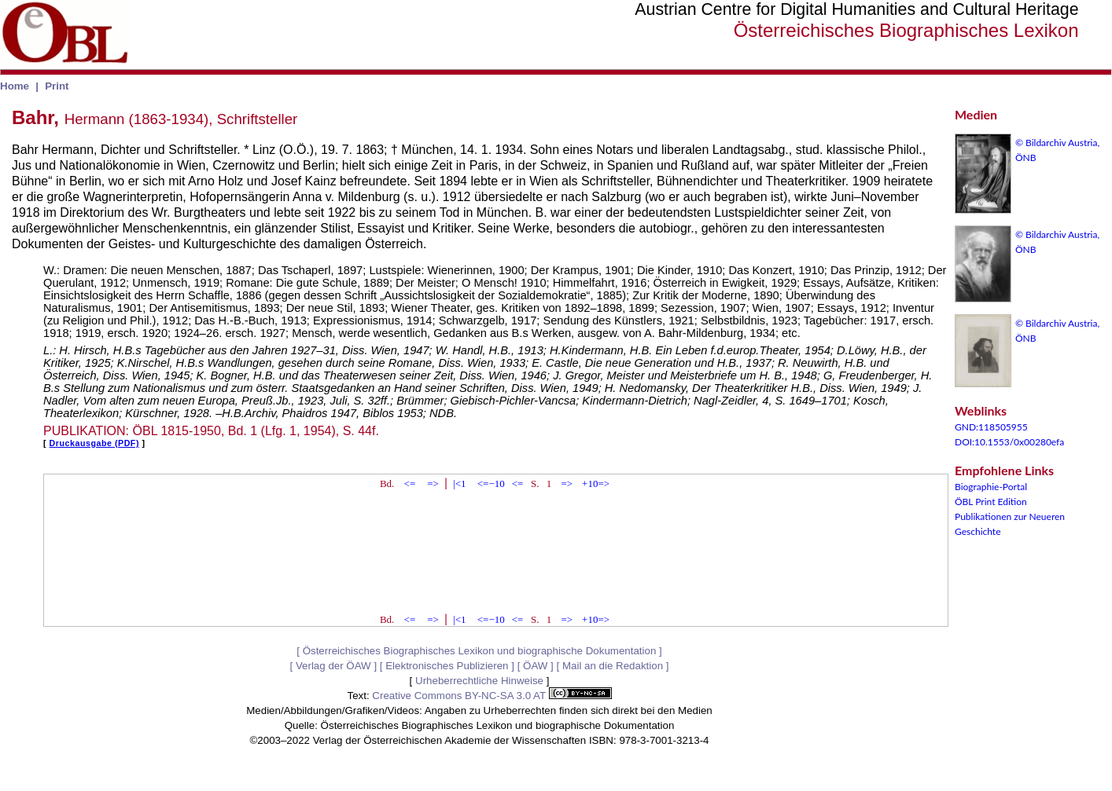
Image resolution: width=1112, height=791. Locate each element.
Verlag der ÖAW (333, 666)
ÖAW (535, 666)
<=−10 (491, 483)
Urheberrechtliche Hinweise (479, 681)
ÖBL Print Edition (991, 501)
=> (433, 483)
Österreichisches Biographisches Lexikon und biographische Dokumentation (480, 651)
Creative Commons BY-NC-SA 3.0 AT (491, 695)
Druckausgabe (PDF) (94, 443)
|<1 (459, 483)
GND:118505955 (991, 427)
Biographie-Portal (991, 487)
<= (410, 483)
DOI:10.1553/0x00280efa (1009, 442)
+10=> (595, 483)
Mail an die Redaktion (612, 666)
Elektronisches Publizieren (446, 666)
